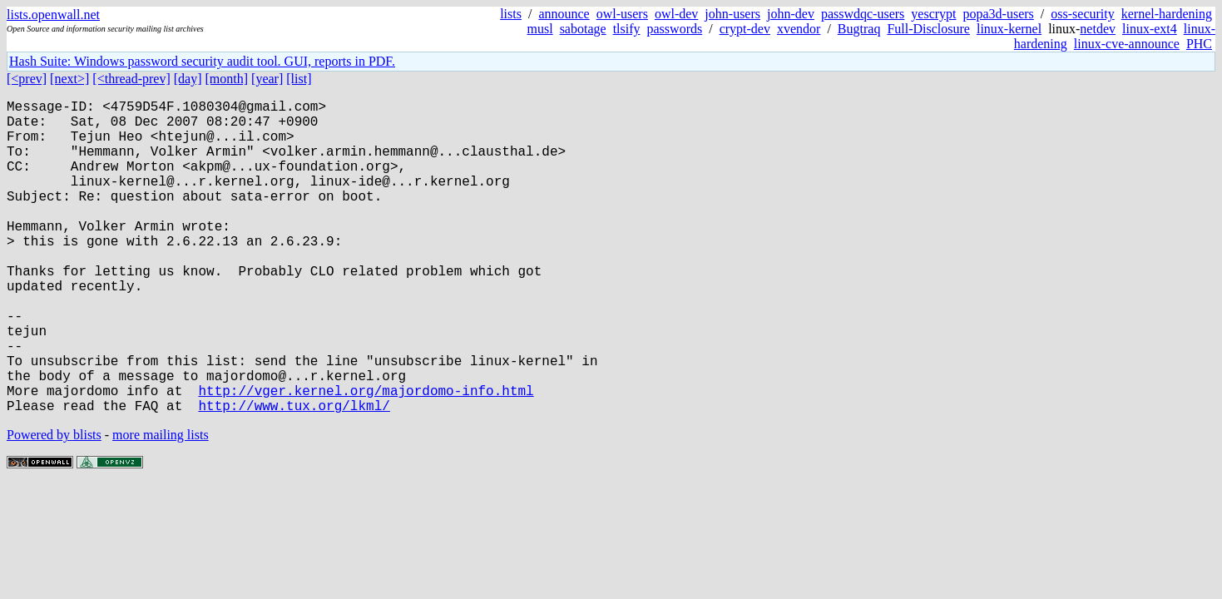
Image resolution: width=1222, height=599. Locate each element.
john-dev (790, 14)
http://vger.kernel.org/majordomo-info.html (365, 457)
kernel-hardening (1166, 14)
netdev (1098, 29)
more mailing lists (160, 505)
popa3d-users (998, 14)
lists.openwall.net (53, 14)
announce (563, 14)
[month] (227, 79)
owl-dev (676, 14)
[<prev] (27, 79)
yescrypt (933, 14)
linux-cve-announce (1127, 44)
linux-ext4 (1149, 29)
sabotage (583, 29)
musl (540, 29)
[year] (267, 79)
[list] (298, 79)
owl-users (622, 14)
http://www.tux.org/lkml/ (293, 475)
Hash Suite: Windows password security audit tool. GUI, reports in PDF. (202, 61)
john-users (732, 14)
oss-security (1082, 14)
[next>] (69, 79)
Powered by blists (54, 505)
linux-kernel (1009, 29)
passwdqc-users (862, 14)
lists (511, 14)
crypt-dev (745, 29)
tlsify (627, 29)
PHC (1199, 44)
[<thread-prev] (131, 79)
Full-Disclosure (928, 29)
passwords (675, 29)
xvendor (798, 29)
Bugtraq (859, 29)
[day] (188, 79)
